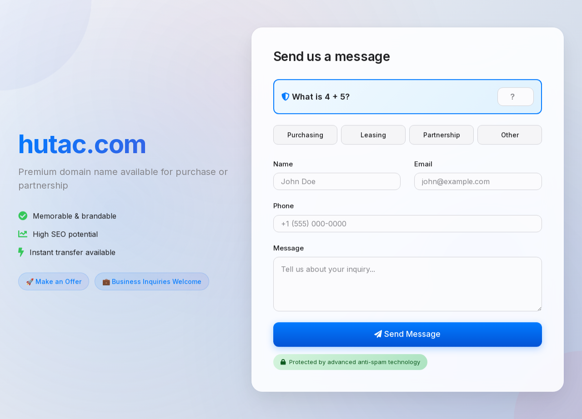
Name (283, 164)
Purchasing (305, 135)
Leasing (373, 135)
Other (510, 135)
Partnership (441, 135)
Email (423, 164)
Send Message (407, 334)
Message (288, 248)
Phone (283, 206)
